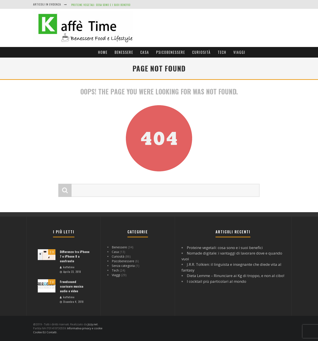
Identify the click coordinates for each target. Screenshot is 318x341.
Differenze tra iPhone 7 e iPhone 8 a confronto (74, 256)
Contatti (52, 332)
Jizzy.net (93, 324)
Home (103, 52)
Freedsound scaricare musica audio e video (71, 286)
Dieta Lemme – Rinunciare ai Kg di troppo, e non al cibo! (235, 275)
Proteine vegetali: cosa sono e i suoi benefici (101, 5)
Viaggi (239, 52)
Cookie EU (40, 332)
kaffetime (68, 267)
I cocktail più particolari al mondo (216, 281)
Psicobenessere (170, 52)
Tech (222, 52)
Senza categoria (123, 266)
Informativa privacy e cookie (84, 328)
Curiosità (201, 52)
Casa (144, 52)
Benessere (124, 52)
